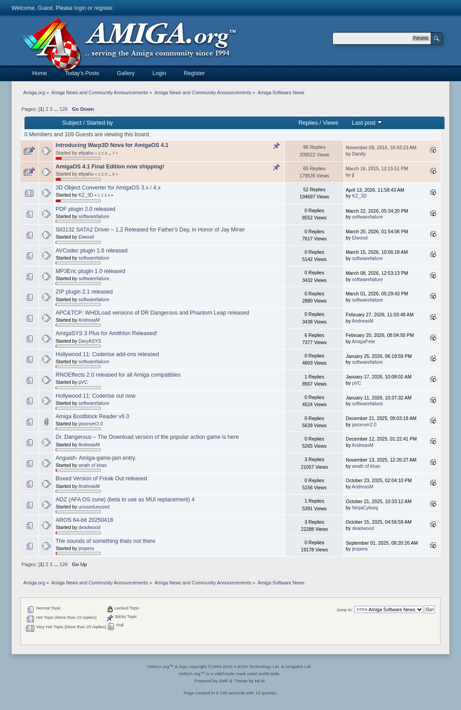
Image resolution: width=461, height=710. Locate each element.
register (103, 8)
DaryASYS (90, 341)
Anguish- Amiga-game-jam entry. (95, 458)
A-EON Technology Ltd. (257, 666)
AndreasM (89, 320)
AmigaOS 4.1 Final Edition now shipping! (109, 167)
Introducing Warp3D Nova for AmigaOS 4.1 (111, 145)
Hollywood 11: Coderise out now (95, 396)
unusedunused (94, 506)
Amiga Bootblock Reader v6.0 (92, 416)
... (56, 109)
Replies (308, 122)
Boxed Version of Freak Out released (101, 478)
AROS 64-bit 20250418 (84, 520)
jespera (86, 548)
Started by (99, 122)
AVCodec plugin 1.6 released (91, 251)
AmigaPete (363, 341)
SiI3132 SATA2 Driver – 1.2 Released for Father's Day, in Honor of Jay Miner (150, 230)
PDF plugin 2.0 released (85, 209)
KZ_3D (86, 194)
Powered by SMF (211, 680)
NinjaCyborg (365, 507)
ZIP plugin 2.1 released (84, 292)
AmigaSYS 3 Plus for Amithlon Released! (106, 333)
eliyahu (86, 152)
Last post (367, 122)
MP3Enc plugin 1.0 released (90, 271)
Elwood (86, 236)
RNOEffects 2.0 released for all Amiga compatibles (117, 375)
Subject (71, 122)
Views (331, 122)
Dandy (359, 153)
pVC (83, 382)
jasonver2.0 (91, 423)
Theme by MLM (249, 680)
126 (63, 109)
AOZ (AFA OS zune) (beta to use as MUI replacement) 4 (124, 499)
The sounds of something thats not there (105, 541)
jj (353, 174)
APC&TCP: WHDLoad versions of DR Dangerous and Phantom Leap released (152, 313)
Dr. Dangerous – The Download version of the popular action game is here (147, 437)
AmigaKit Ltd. (298, 666)
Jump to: (344, 609)
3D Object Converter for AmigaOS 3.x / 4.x (107, 188)
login (80, 8)
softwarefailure (94, 216)
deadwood (90, 527)
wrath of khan (93, 465)
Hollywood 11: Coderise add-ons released (107, 354)
